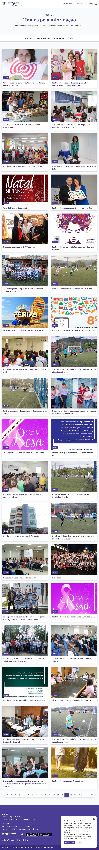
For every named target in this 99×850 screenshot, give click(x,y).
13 (66, 795)
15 (75, 795)
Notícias (28, 38)
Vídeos (71, 38)
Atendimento (81, 4)
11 (58, 795)
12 (62, 795)
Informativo (58, 38)
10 (54, 795)
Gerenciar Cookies (22, 840)
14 (71, 795)
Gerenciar (80, 842)
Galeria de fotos (43, 38)
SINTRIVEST (67, 4)
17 (83, 795)
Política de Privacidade (8, 840)
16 (79, 795)
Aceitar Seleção (69, 842)
